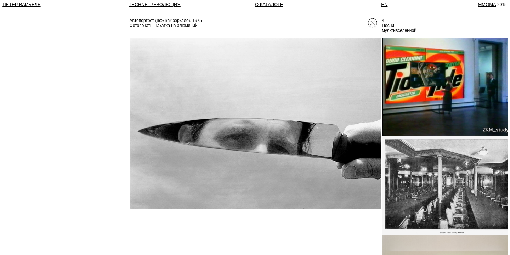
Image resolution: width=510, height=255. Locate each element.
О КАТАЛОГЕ (269, 4)
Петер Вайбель (21, 4)
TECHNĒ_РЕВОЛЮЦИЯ (155, 4)
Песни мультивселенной (399, 28)
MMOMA (487, 4)
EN (384, 4)
